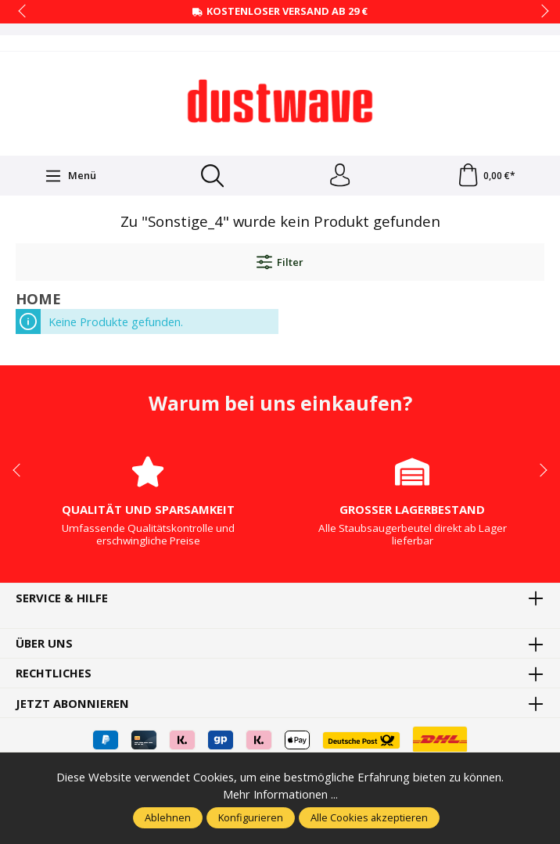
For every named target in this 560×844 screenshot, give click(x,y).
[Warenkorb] (485, 176)
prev (23, 11)
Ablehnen (168, 817)
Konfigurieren (250, 817)
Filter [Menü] (280, 263)
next (540, 11)
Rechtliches (54, 674)
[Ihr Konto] (340, 176)
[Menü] (70, 176)
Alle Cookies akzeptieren (369, 817)
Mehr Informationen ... (280, 795)
